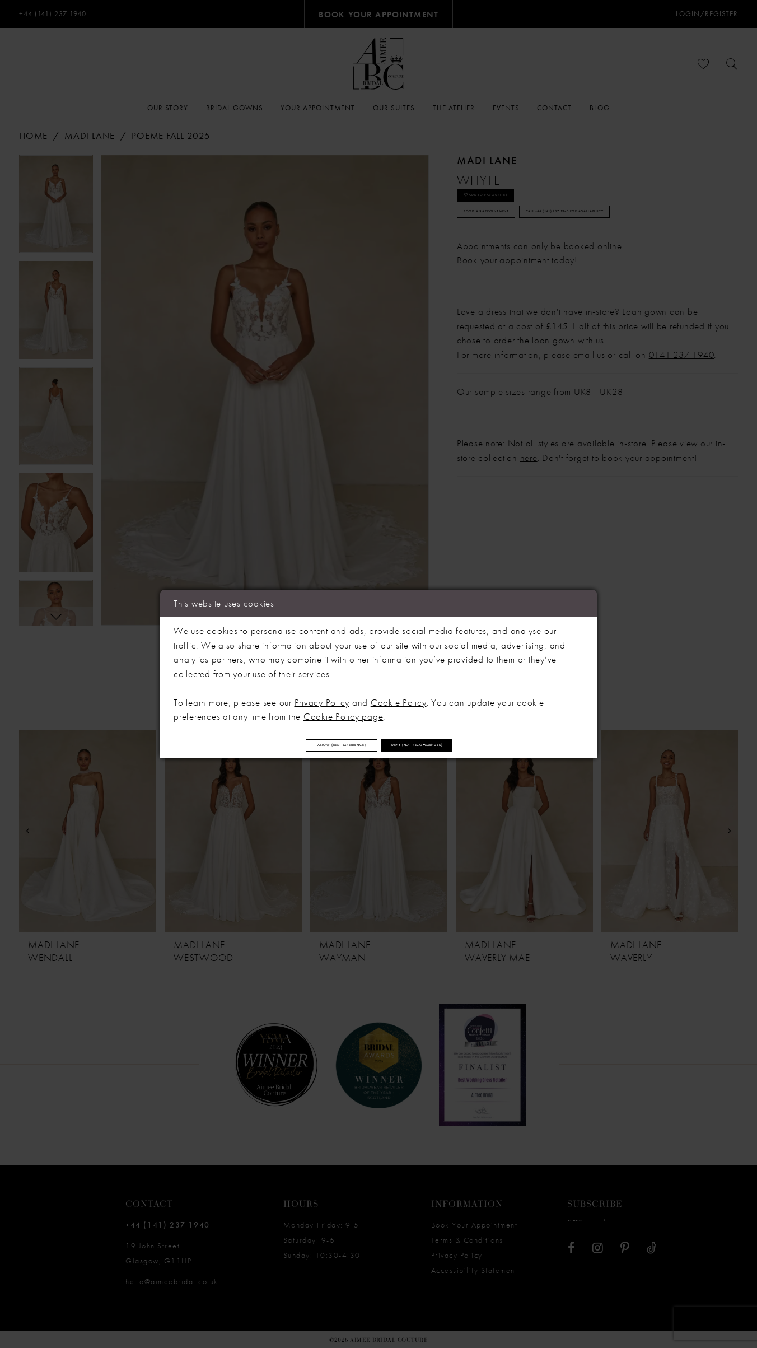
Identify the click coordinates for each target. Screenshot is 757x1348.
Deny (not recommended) (467, 745)
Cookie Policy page (343, 709)
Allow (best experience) (294, 745)
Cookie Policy (399, 695)
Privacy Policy (322, 695)
